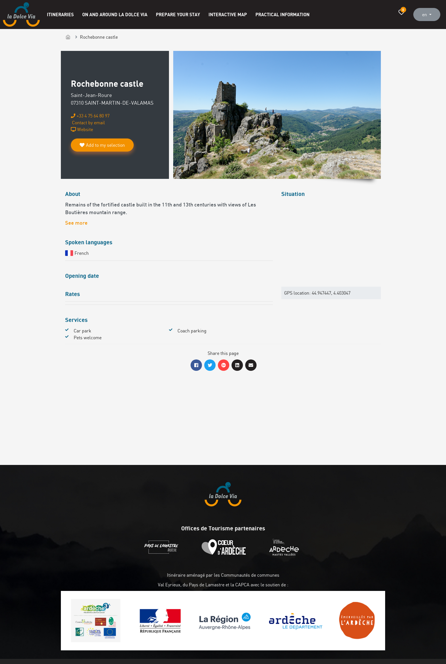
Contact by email (88, 122)
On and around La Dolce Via (114, 14)
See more (76, 223)
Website (82, 129)
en (425, 14)
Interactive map (227, 14)
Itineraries (60, 14)
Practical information (282, 14)
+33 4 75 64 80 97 (90, 116)
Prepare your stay (178, 14)
